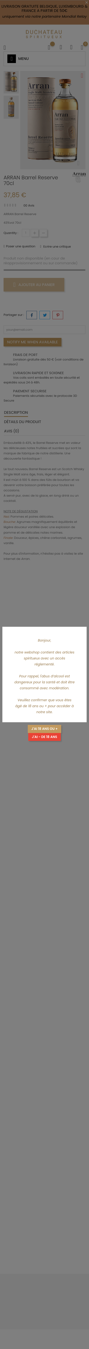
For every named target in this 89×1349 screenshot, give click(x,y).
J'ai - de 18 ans (44, 736)
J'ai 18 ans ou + (44, 728)
